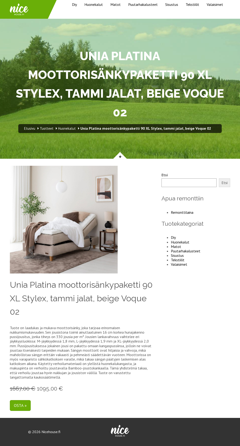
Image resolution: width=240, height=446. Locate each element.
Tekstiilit (192, 4)
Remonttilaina (182, 212)
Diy (74, 4)
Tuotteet (46, 128)
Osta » (20, 405)
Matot (115, 4)
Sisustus (171, 4)
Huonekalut (93, 4)
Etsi (164, 175)
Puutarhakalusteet (143, 4)
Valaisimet (215, 4)
